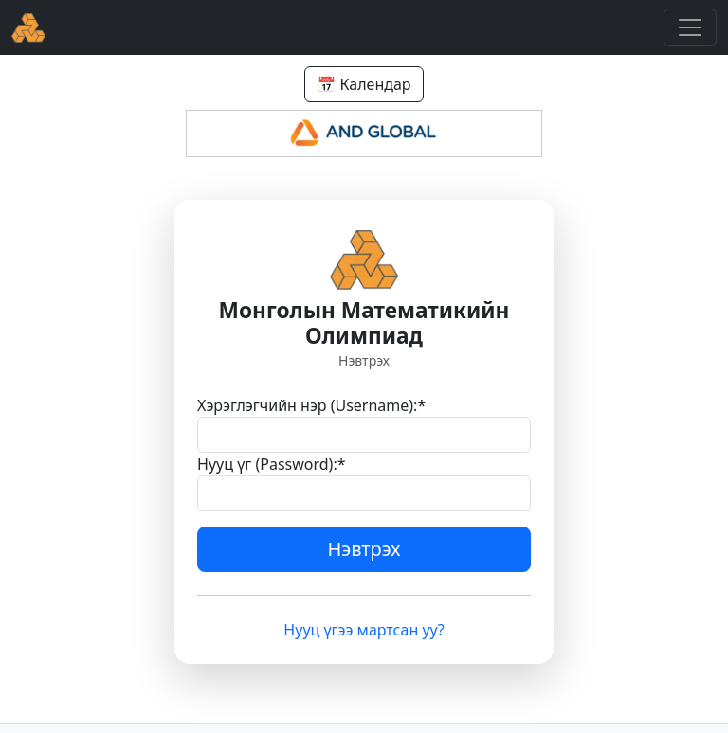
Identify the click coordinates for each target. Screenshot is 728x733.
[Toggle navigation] (690, 27)
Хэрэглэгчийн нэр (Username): (311, 405)
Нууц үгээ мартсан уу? (363, 629)
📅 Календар (363, 84)
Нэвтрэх (364, 549)
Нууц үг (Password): (271, 464)
